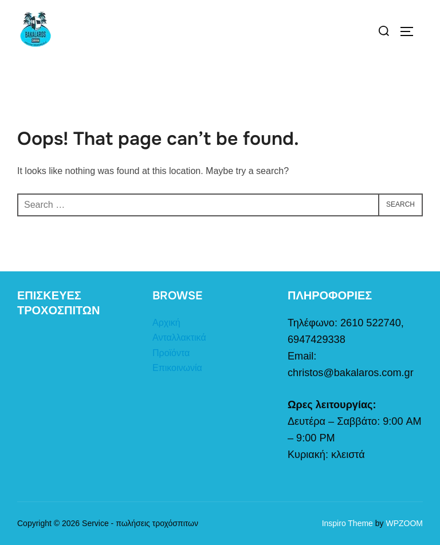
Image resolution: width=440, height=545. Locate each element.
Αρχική (166, 322)
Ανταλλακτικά (179, 337)
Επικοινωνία (177, 368)
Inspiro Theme (347, 523)
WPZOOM (404, 523)
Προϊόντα (171, 353)
